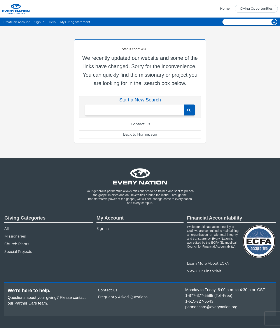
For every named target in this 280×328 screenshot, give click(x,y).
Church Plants (16, 244)
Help (52, 22)
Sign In (39, 22)
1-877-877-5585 (199, 295)
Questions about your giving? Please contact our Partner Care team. (47, 300)
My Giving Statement (75, 22)
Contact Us (140, 124)
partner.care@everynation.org (211, 307)
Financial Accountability (214, 218)
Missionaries (15, 236)
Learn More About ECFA (208, 263)
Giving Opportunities (256, 9)
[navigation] (247, 9)
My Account (110, 218)
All (6, 229)
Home (225, 9)
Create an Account (17, 22)
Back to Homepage (140, 134)
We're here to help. (29, 290)
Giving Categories (25, 218)
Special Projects (18, 252)
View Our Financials (204, 271)
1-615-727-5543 (199, 301)
